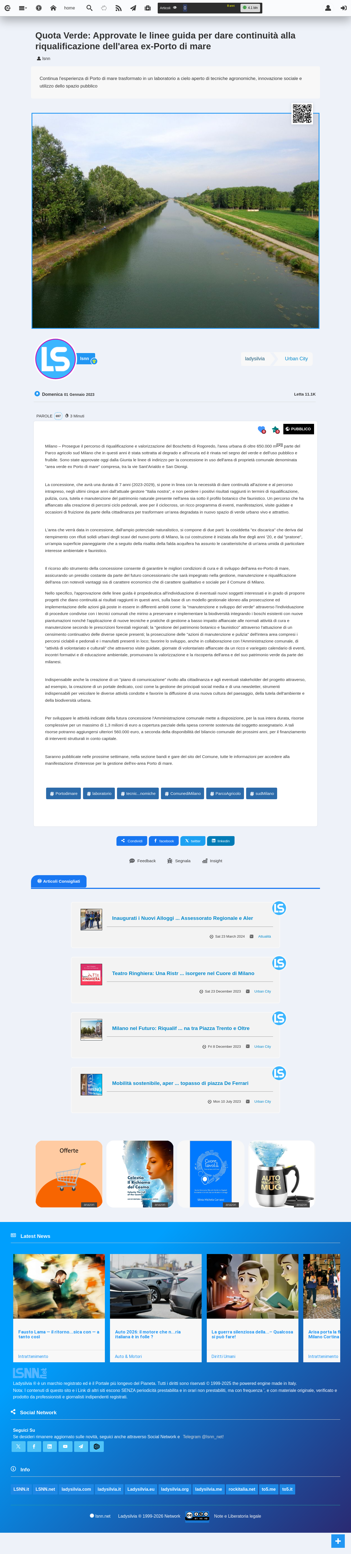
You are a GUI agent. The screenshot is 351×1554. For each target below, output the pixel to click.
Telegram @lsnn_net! (203, 1457)
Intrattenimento (33, 1375)
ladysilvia (255, 359)
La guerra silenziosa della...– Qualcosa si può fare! (253, 1353)
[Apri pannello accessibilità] (39, 8)
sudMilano (261, 811)
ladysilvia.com (76, 1510)
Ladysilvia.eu (141, 1510)
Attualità (264, 955)
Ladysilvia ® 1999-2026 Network (149, 1537)
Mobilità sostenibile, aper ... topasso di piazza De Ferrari (180, 1102)
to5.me (269, 1510)
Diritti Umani (224, 1375)
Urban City (296, 359)
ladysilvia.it (109, 1510)
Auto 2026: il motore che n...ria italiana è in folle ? (148, 1353)
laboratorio (99, 811)
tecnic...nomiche (138, 811)
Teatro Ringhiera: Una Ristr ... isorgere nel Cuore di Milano (183, 991)
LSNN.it (21, 1510)
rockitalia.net (242, 1510)
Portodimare (63, 811)
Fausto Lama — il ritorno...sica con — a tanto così (58, 1353)
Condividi (132, 859)
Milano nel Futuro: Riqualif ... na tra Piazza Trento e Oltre (181, 1047)
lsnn (85, 360)
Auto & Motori (128, 1375)
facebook (164, 859)
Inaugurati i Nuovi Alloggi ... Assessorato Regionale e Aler (182, 937)
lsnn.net (100, 1537)
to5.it (288, 1510)
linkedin (221, 859)
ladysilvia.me (208, 1510)
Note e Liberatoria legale (237, 1537)
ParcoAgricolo (225, 811)
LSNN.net (45, 1510)
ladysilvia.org (175, 1510)
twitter (193, 859)
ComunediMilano (182, 811)
